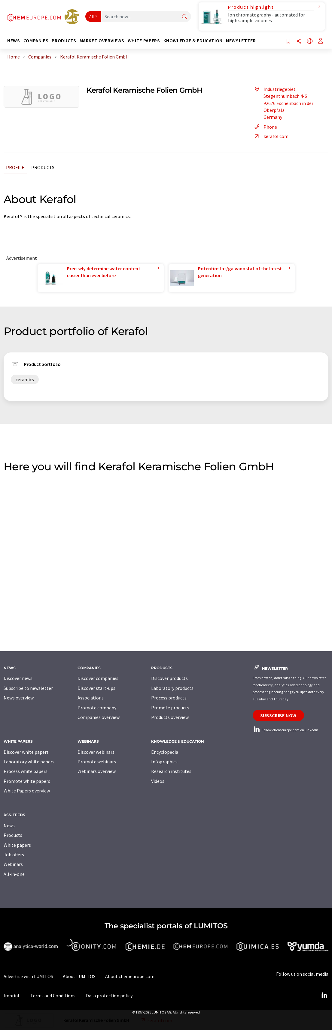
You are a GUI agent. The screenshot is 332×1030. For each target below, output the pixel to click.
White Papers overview (27, 791)
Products (42, 167)
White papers (17, 845)
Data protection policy (109, 996)
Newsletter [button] (241, 40)
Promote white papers (27, 781)
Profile (15, 167)
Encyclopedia (164, 752)
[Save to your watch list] (288, 41)
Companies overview (99, 717)
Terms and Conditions (52, 996)
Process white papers (25, 771)
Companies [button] (36, 40)
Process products (169, 698)
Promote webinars (97, 762)
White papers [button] (144, 40)
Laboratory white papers (29, 762)
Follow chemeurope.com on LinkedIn (285, 730)
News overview (19, 698)
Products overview (170, 717)
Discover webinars (96, 752)
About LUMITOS (79, 976)
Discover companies (98, 678)
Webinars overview (97, 771)
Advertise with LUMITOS (28, 976)
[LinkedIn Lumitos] (324, 996)
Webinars (13, 864)
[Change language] (310, 41)
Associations (91, 698)
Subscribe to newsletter (28, 688)
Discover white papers (26, 752)
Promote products (170, 708)
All (91, 16)
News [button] (13, 40)
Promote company (97, 708)
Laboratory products (172, 688)
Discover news (18, 678)
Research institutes (171, 771)
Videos (157, 781)
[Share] (299, 41)
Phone (265, 127)
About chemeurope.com (129, 976)
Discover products (169, 678)
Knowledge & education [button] (193, 40)
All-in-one (14, 874)
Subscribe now (278, 715)
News (9, 825)
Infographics (164, 762)
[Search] (184, 16)
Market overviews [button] (102, 40)
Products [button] (64, 40)
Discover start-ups (96, 688)
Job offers (14, 855)
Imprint (12, 996)
